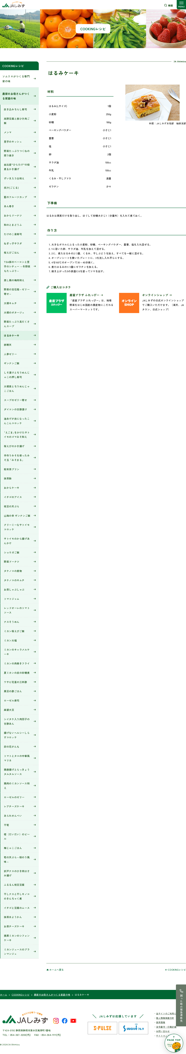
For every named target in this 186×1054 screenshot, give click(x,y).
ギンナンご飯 (11, 363)
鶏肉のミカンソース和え (17, 785)
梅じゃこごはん (13, 848)
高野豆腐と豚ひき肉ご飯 (17, 121)
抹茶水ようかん (13, 917)
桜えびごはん (11, 252)
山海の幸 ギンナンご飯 (17, 515)
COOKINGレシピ (13, 66)
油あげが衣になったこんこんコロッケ (17, 421)
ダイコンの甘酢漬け (15, 409)
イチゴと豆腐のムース (17, 908)
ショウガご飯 (11, 552)
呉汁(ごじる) (11, 188)
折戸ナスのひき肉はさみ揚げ (17, 873)
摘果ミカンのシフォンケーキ (17, 938)
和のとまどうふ (13, 225)
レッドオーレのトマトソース (17, 610)
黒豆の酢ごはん (13, 691)
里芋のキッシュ (13, 141)
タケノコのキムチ (14, 580)
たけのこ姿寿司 (13, 234)
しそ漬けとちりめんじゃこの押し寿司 (17, 375)
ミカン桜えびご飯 (14, 631)
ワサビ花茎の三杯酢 (15, 682)
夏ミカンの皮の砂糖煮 (17, 673)
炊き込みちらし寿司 (15, 109)
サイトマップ (163, 1035)
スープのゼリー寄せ (15, 400)
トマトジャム (11, 599)
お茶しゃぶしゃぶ (14, 589)
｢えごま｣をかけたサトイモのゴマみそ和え (17, 435)
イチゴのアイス (13, 497)
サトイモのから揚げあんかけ (17, 541)
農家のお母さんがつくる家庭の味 (16, 96)
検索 (170, 5)
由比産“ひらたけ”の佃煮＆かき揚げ (17, 167)
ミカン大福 (10, 640)
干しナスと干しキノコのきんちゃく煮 (17, 896)
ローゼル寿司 (11, 700)
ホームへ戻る (56, 969)
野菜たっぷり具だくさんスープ (17, 324)
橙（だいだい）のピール (17, 836)
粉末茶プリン (11, 469)
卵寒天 (8, 345)
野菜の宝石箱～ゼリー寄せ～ (17, 291)
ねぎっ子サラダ (13, 243)
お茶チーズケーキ (14, 926)
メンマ (8, 132)
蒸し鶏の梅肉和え (14, 280)
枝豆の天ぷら (11, 506)
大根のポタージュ (14, 312)
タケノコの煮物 (13, 571)
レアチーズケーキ (14, 806)
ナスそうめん (11, 622)
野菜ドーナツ (11, 561)
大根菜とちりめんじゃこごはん (17, 388)
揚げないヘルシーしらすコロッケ (17, 735)
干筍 (6, 825)
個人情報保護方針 (165, 1018)
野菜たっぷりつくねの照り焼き (17, 153)
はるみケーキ (11, 335)
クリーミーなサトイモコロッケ (17, 527)
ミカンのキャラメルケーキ (17, 652)
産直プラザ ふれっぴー (85, 295)
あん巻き (9, 206)
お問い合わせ (163, 1031)
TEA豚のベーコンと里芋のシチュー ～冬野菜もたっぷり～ (17, 266)
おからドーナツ (13, 215)
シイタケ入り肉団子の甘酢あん (17, 721)
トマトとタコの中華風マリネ (17, 758)
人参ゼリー (10, 354)
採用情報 (160, 1022)
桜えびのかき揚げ (14, 446)
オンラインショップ (155, 295)
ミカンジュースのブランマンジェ (17, 952)
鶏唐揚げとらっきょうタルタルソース (17, 772)
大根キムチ (10, 303)
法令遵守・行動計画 (166, 1026)
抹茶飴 (8, 478)
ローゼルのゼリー (14, 797)
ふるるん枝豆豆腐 (14, 885)
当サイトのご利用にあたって (171, 1013)
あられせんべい (13, 815)
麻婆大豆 (9, 710)
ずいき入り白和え (14, 178)
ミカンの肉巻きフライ (17, 663)
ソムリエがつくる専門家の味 (16, 78)
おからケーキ (11, 488)
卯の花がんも (11, 746)
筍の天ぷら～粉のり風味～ (17, 859)
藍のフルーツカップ (15, 197)
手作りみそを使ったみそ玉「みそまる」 (17, 458)
